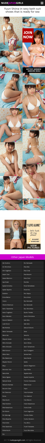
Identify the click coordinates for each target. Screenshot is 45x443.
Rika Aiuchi (6, 400)
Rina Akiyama (7, 419)
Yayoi (25, 388)
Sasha (25, 362)
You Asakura (28, 396)
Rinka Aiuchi (6, 430)
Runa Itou (27, 289)
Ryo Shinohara (28, 309)
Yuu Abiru (27, 423)
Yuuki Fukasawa (29, 426)
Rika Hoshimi (7, 404)
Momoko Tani (7, 369)
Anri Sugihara (7, 270)
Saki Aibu (27, 320)
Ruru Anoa (27, 297)
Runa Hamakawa (29, 286)
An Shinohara (7, 267)
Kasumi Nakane (7, 320)
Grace (4, 301)
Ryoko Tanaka (28, 312)
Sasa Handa (27, 358)
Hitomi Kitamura (8, 305)
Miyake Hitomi (7, 362)
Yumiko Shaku (28, 415)
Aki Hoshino (6, 263)
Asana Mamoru (7, 278)
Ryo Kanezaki (28, 305)
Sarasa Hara (27, 354)
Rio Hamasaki (28, 263)
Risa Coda (27, 270)
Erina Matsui (6, 297)
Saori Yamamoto (29, 347)
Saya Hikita (27, 369)
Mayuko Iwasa (7, 339)
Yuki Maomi (27, 400)
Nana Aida (6, 373)
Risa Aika (26, 267)
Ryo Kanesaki (28, 301)
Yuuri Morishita (29, 430)
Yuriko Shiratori (29, 419)
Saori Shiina (27, 343)
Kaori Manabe (7, 316)
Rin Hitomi (6, 411)
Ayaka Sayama (7, 289)
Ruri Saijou (27, 293)
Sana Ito (26, 335)
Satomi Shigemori (29, 366)
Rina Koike (6, 423)
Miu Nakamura (7, 358)
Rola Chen (27, 278)
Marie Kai (6, 335)
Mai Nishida (6, 328)
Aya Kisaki (6, 282)
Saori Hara (27, 339)
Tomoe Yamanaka (30, 381)
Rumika (26, 282)
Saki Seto (27, 324)
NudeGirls (12, 3)
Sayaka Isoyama (29, 377)
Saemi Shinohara (29, 316)
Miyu (4, 366)
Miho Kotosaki (7, 343)
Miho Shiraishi (7, 347)
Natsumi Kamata (8, 385)
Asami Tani (6, 274)
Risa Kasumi (27, 274)
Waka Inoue (27, 385)
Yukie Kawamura (29, 404)
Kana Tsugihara (7, 312)
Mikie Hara (6, 354)
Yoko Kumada (28, 392)
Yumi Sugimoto (29, 411)
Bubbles (5, 293)
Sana (25, 331)
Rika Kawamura (7, 407)
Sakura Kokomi (28, 328)
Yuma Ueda (27, 407)
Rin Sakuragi (6, 415)
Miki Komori (6, 350)
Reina (4, 396)
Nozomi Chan (7, 388)
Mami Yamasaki (7, 331)
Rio (4, 434)
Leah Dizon (6, 324)
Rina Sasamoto (7, 426)
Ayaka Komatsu (7, 286)
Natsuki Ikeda (7, 381)
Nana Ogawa (6, 377)
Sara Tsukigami (28, 350)
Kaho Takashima (8, 309)
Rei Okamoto (7, 392)
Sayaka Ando (28, 373)
